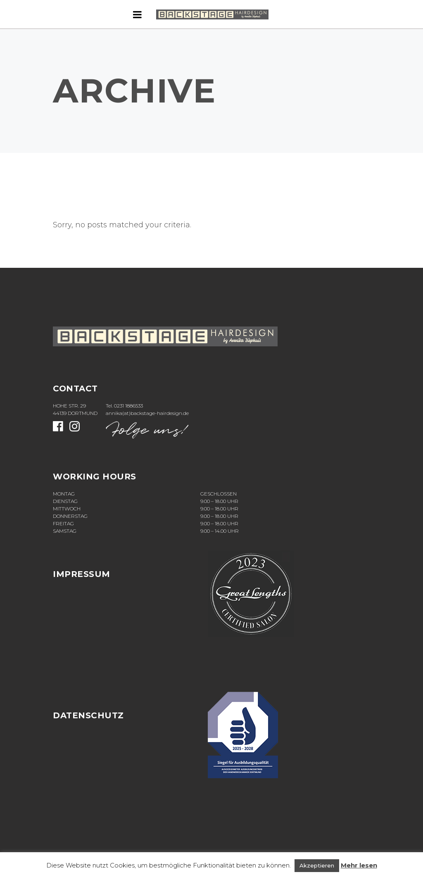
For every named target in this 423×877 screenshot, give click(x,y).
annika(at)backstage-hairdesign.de (147, 413)
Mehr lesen (359, 865)
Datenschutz (88, 715)
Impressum (81, 574)
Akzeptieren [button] (316, 865)
